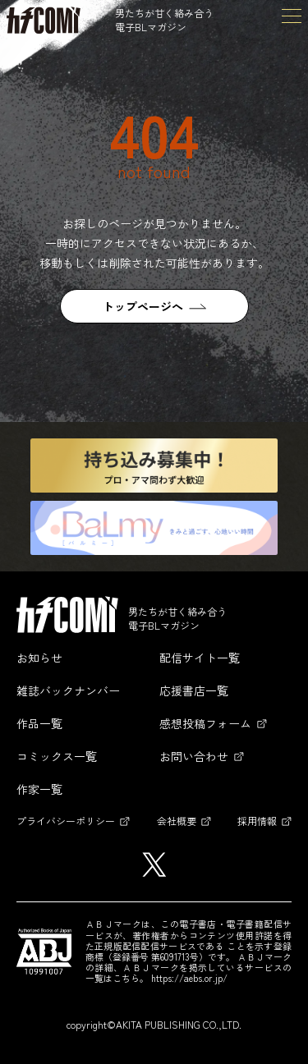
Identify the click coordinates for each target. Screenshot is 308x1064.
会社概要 (176, 821)
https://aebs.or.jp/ (189, 977)
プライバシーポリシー (65, 821)
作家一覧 (39, 789)
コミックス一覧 (56, 756)
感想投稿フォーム (205, 723)
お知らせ (39, 657)
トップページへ (143, 306)
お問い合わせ (193, 756)
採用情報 (257, 821)
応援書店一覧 (193, 690)
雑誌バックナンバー (68, 690)
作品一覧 (39, 723)
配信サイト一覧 (199, 657)
